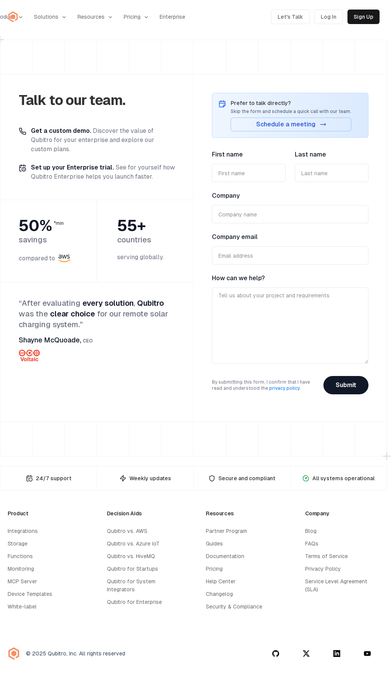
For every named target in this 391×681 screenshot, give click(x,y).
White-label (22, 607)
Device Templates (30, 594)
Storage (17, 544)
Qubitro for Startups (132, 569)
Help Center (221, 581)
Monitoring (21, 569)
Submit (346, 385)
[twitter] (306, 653)
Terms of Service (326, 556)
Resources (95, 17)
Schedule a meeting (291, 124)
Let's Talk (290, 17)
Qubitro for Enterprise (134, 602)
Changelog (219, 594)
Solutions (50, 17)
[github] (275, 653)
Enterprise (172, 17)
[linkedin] (337, 653)
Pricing (136, 17)
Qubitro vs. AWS (127, 531)
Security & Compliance (234, 607)
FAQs (311, 544)
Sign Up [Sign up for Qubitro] (363, 17)
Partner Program (226, 531)
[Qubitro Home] (13, 16)
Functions (20, 556)
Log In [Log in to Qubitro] (328, 17)
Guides (214, 544)
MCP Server (22, 581)
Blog (311, 531)
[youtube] (367, 653)
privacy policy (284, 388)
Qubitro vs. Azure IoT (133, 544)
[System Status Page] (339, 478)
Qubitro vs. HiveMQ (131, 556)
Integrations (23, 531)
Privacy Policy (323, 569)
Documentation (225, 556)
